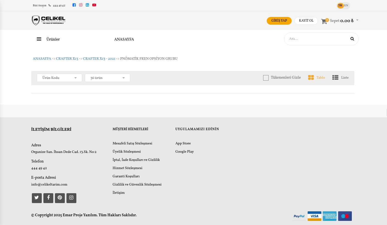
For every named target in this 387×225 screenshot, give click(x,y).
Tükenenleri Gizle (286, 77)
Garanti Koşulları (126, 176)
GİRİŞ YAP (279, 21)
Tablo (316, 78)
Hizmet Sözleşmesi (127, 168)
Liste (340, 78)
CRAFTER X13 (67, 58)
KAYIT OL (306, 21)
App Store (183, 143)
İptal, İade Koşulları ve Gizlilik (136, 160)
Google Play (184, 151)
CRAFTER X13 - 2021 (99, 58)
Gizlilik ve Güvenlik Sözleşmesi (137, 184)
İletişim (119, 192)
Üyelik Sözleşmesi (127, 151)
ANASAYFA (124, 39)
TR (340, 6)
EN (346, 6)
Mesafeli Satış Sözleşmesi (132, 143)
